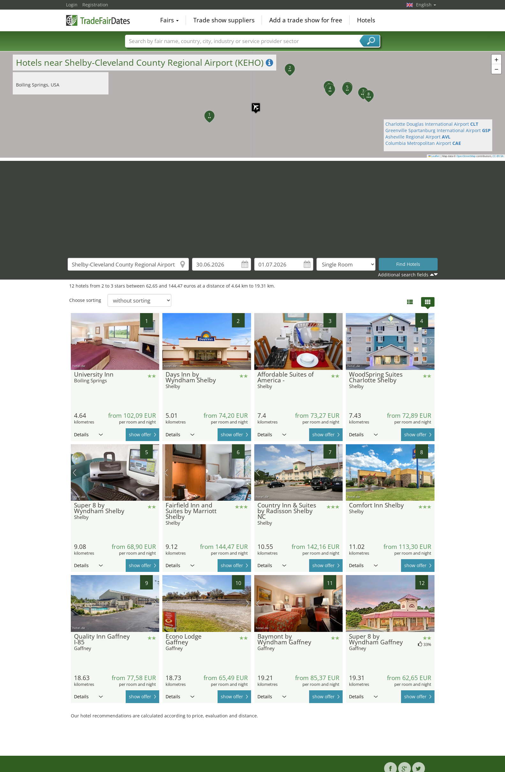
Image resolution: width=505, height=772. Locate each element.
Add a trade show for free (305, 20)
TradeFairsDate (98, 19)
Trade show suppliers (224, 20)
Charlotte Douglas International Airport (431, 124)
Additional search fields (403, 275)
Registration (95, 5)
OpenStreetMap (466, 156)
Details (88, 434)
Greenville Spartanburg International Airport (438, 130)
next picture (155, 341)
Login (72, 5)
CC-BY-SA (498, 156)
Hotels (366, 20)
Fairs (169, 20)
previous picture (74, 341)
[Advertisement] (252, 205)
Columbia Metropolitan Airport (423, 143)
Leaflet (434, 156)
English (426, 5)
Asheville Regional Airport (417, 137)
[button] (253, 104)
